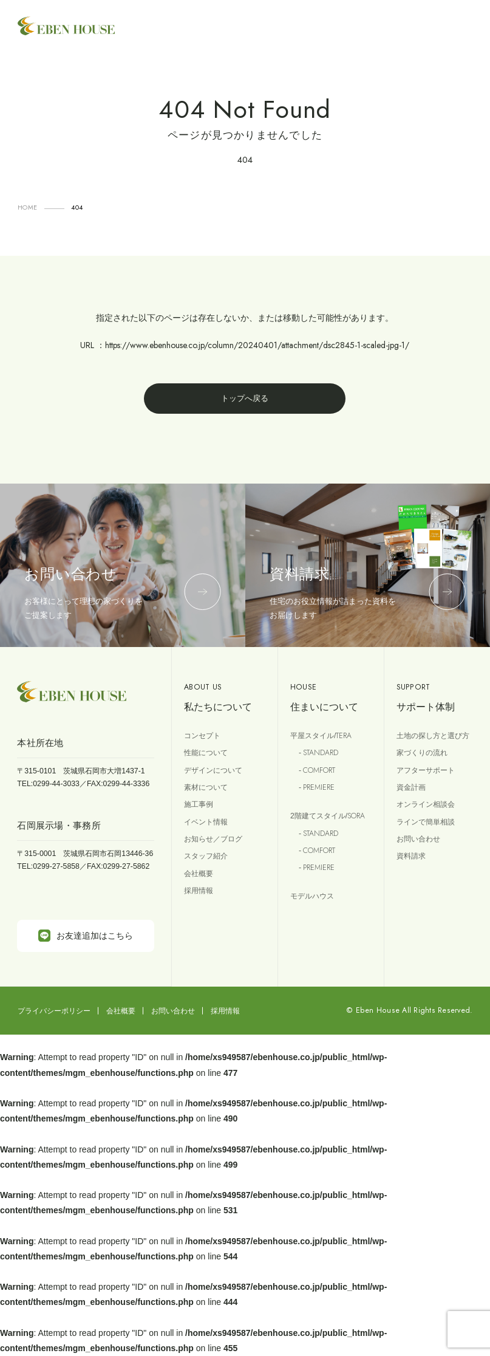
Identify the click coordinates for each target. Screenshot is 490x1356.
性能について (206, 752)
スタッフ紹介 (206, 856)
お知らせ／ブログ (213, 839)
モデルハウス (312, 896)
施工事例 (198, 804)
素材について (206, 787)
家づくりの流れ (421, 752)
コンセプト (202, 735)
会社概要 (198, 873)
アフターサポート (425, 770)
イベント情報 (206, 822)
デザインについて (213, 770)
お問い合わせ (418, 839)
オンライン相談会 (425, 804)
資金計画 (411, 787)
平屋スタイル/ (321, 735)
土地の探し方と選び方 (432, 735)
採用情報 (198, 890)
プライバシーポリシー (54, 1011)
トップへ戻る (244, 398)
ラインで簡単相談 (425, 822)
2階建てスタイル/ (327, 815)
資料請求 (411, 856)
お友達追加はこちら (85, 936)
